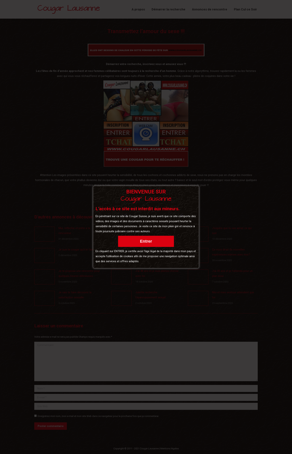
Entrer (146, 241)
